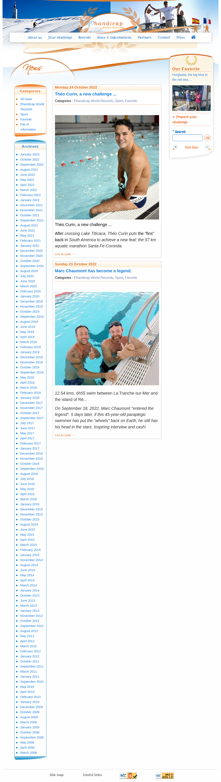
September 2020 (32, 266)
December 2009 (31, 707)
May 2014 (27, 575)
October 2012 (29, 621)
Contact (164, 37)
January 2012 (29, 656)
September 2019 (32, 316)
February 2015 (30, 550)
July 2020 (27, 276)
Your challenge (60, 37)
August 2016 (29, 473)
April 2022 (27, 185)
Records (84, 37)
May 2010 (27, 686)
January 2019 (29, 352)
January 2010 (29, 702)
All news (26, 99)
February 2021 (30, 240)
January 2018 (29, 397)
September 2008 (32, 737)
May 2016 (27, 489)
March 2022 (28, 190)
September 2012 (32, 626)
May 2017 (27, 433)
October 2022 (29, 159)
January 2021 (29, 245)
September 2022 (32, 164)
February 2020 (30, 291)
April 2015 (27, 539)
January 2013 (29, 610)
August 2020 (29, 271)
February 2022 (30, 195)
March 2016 (28, 499)
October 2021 (29, 215)
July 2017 (27, 423)
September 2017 (32, 418)
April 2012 (27, 641)
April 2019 (27, 337)
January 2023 (29, 154)
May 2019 (27, 332)
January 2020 (29, 296)
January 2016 (29, 504)
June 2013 (27, 600)
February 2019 (30, 347)
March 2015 (28, 544)
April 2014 (27, 580)
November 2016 (31, 458)
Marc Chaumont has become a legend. (93, 270)
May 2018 (27, 377)
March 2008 (28, 752)
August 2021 (29, 225)
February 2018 (30, 392)
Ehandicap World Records (93, 101)
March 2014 (28, 585)
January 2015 (29, 555)
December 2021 (31, 205)
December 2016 (31, 453)
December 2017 (31, 403)
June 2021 (27, 230)
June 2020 (27, 281)
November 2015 (31, 514)
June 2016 (27, 484)
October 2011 (29, 661)
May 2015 (27, 534)
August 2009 (29, 717)
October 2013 (29, 595)
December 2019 (31, 301)
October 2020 (29, 261)
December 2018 (31, 357)
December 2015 (31, 509)
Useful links (92, 775)
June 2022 (27, 174)
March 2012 (28, 646)
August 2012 (29, 631)
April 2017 (27, 438)
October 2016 (29, 463)
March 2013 (28, 605)
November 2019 (31, 306)
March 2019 (28, 342)
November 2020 (31, 255)
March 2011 (28, 671)
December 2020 (31, 250)
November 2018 (31, 362)
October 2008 (29, 732)
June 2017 (27, 428)
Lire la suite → (65, 254)
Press (180, 37)
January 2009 (29, 727)
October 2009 (29, 712)
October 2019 (29, 311)
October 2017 (29, 413)
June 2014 (27, 570)
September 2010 (32, 681)
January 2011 (29, 676)
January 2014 (29, 590)
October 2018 (29, 367)
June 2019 (27, 326)
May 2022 (27, 179)
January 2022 (29, 200)
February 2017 (30, 443)
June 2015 (27, 529)
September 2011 (32, 666)
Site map (57, 775)
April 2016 (27, 494)
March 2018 (28, 387)
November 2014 (31, 560)
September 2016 (32, 468)
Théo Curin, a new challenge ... (86, 94)
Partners (144, 37)
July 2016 (27, 479)
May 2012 (27, 636)
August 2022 (29, 169)
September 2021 (32, 220)
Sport (24, 114)
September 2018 (32, 372)
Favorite (26, 119)
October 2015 (29, 519)
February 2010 (30, 697)
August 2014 (29, 565)
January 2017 (29, 448)
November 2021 (31, 210)
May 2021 (27, 235)
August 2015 (29, 524)
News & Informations (114, 37)
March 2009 (28, 722)
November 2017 (31, 408)
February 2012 (30, 651)
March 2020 (28, 286)
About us (35, 37)
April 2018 (27, 382)
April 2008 (27, 747)
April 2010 (27, 691)
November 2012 (31, 615)
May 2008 (27, 742)
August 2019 (29, 321)
